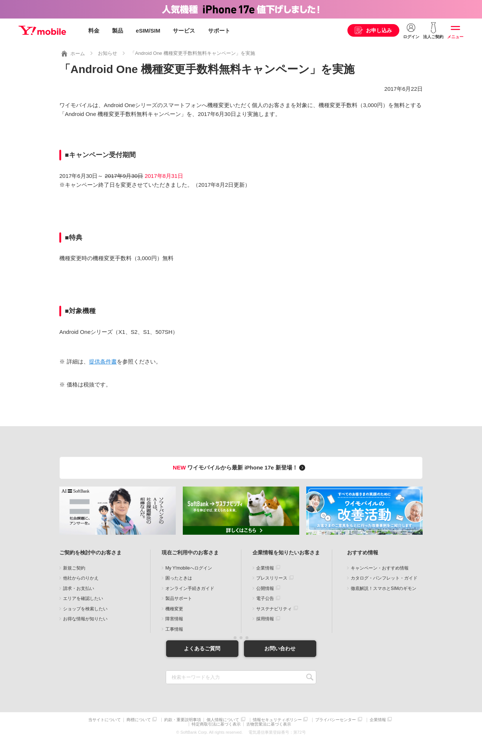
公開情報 (265, 588)
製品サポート (178, 598)
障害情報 (174, 618)
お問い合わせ (280, 648)
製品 (117, 30)
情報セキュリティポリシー (277, 720)
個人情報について (223, 720)
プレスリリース (271, 578)
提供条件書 (103, 361)
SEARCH (310, 677)
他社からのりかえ (81, 578)
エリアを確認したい (83, 598)
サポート (219, 30)
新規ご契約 (74, 567)
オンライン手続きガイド (189, 588)
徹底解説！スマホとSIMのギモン (383, 588)
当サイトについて (104, 720)
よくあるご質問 (202, 648)
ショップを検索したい (85, 608)
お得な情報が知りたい (85, 618)
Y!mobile (42, 31)
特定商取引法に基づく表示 (216, 724)
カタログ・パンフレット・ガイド (384, 578)
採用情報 (265, 618)
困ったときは (178, 578)
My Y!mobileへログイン (188, 567)
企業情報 (265, 567)
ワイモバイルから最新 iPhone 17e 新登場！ (240, 467)
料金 (93, 30)
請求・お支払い (78, 588)
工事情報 (174, 628)
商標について (138, 720)
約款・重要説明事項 (182, 720)
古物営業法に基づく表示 (268, 724)
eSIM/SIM (148, 30)
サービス (184, 30)
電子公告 (265, 598)
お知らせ (107, 53)
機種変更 (174, 608)
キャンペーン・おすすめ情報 (380, 567)
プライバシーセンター (335, 720)
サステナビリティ (274, 608)
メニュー (455, 36)
